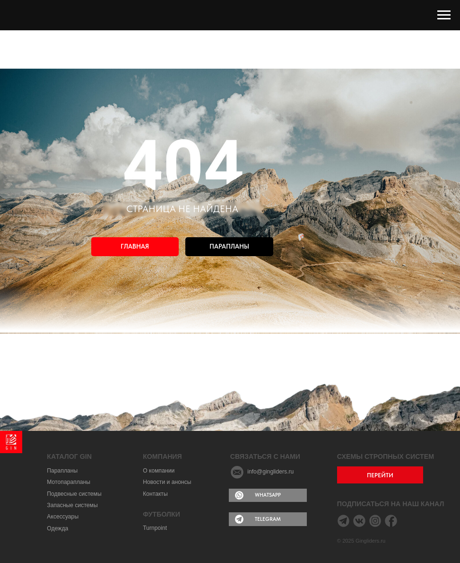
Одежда (57, 528)
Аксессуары (62, 516)
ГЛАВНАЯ (135, 246)
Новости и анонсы (167, 482)
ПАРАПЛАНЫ (229, 246)
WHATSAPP (268, 495)
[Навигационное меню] (444, 15)
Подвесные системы (74, 494)
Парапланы (62, 470)
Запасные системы (72, 505)
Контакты (155, 494)
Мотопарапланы (68, 482)
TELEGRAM (268, 519)
